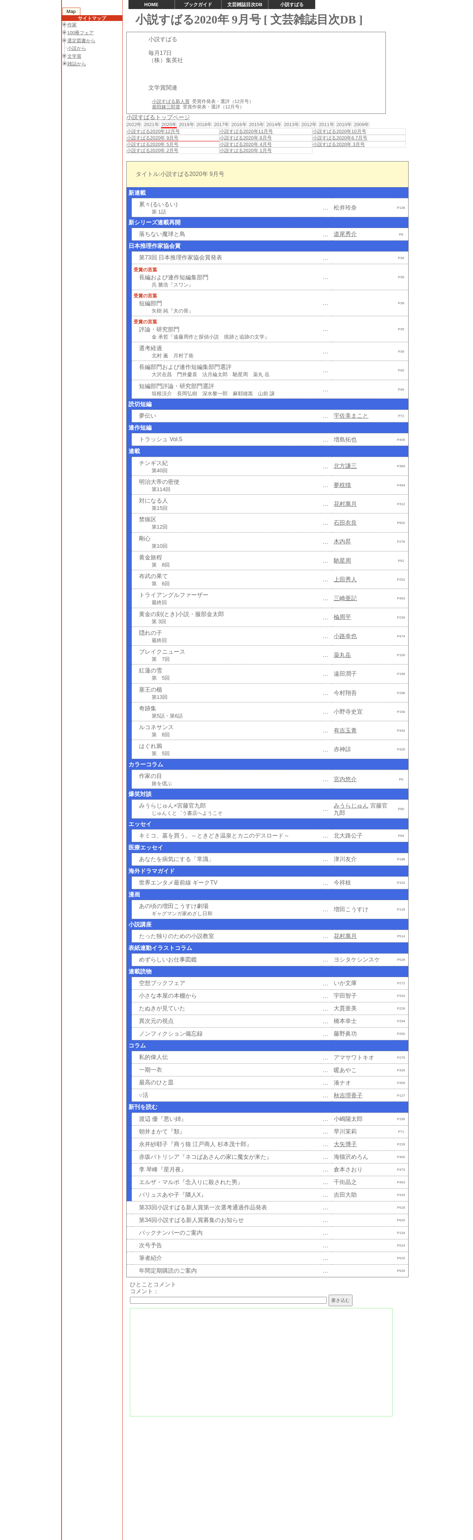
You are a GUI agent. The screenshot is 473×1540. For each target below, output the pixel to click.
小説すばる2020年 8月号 (246, 138)
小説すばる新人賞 (171, 101)
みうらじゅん (351, 806)
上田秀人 (345, 579)
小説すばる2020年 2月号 (153, 150)
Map (71, 11)
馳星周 (342, 561)
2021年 (151, 124)
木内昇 (342, 541)
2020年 (169, 124)
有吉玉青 (345, 730)
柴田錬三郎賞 (166, 106)
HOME (151, 4)
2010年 (344, 124)
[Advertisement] (266, 1471)
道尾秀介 (345, 234)
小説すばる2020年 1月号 (246, 150)
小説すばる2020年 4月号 (246, 144)
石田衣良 (345, 523)
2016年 (239, 124)
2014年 (274, 124)
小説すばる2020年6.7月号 (340, 138)
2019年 (186, 124)
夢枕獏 (342, 485)
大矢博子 (345, 1144)
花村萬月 (345, 504)
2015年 (256, 124)
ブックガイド (198, 4)
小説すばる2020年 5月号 (153, 144)
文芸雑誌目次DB (244, 4)
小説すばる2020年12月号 (153, 131)
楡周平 (342, 617)
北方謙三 (345, 466)
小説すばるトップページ (158, 117)
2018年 (204, 124)
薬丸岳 (342, 655)
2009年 (361, 124)
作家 (72, 24)
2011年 (326, 124)
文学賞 (74, 56)
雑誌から (76, 63)
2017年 (221, 124)
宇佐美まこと (351, 416)
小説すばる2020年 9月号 (153, 138)
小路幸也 (345, 636)
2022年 (134, 124)
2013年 (291, 124)
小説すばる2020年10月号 (339, 131)
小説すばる (292, 4)
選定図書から (81, 40)
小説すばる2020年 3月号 (339, 144)
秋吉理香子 (348, 1095)
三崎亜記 (345, 598)
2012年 (309, 124)
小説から (76, 48)
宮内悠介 (345, 779)
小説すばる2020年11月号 (246, 131)
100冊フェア (80, 32)
